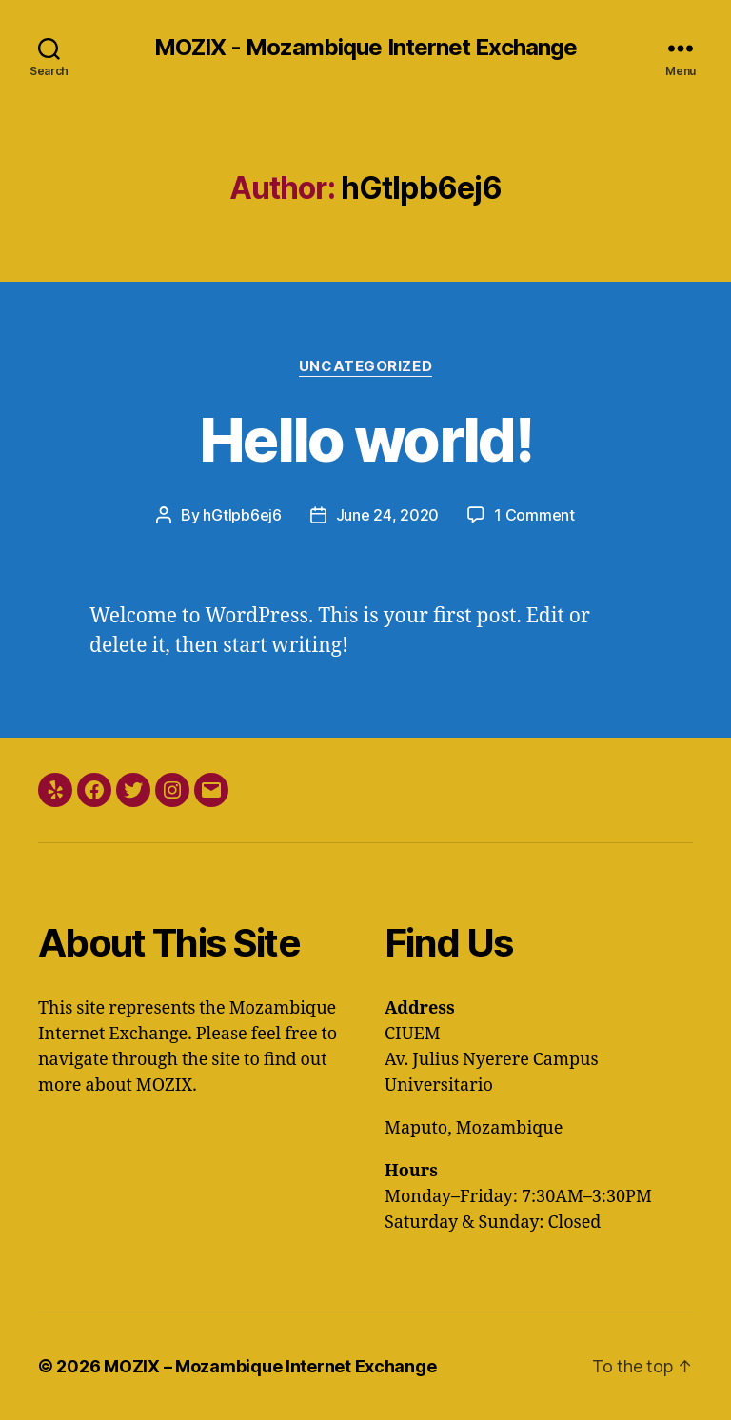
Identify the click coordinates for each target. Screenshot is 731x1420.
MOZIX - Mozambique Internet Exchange (365, 47)
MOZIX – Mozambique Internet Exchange (270, 1366)
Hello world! (365, 439)
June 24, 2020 (388, 514)
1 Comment (534, 514)
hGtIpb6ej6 (242, 514)
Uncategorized (365, 366)
